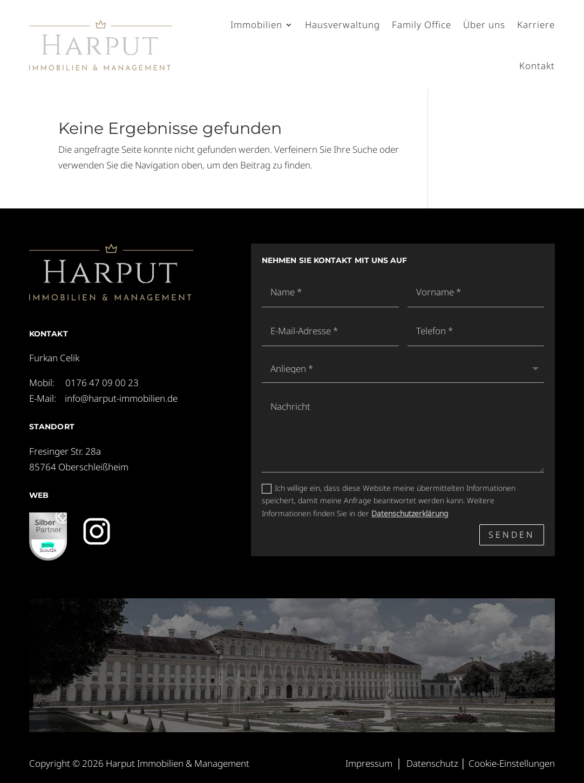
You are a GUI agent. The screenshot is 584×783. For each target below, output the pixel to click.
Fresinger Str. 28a (65, 451)
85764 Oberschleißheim (78, 467)
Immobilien (256, 24)
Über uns (484, 24)
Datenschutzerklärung (409, 513)
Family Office (421, 24)
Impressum (368, 763)
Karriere (536, 24)
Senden (511, 535)
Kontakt (537, 65)
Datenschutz (432, 763)
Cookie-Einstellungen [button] (511, 763)
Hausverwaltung (342, 24)
